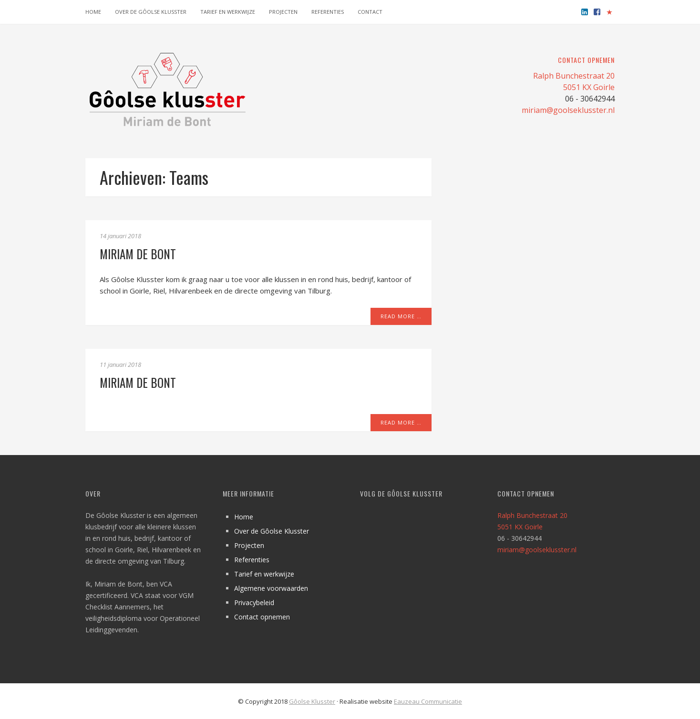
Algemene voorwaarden (271, 588)
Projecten (283, 11)
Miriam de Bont (138, 254)
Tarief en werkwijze (227, 11)
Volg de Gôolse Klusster (401, 493)
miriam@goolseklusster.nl (568, 110)
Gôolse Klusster (312, 701)
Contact (370, 11)
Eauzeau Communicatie (428, 701)
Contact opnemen (262, 616)
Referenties (327, 11)
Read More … (401, 316)
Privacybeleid (254, 602)
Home (93, 11)
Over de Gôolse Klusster (150, 11)
